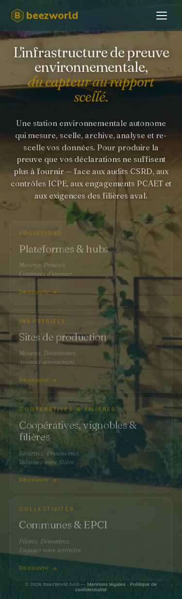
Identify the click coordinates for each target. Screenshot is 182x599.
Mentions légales (106, 584)
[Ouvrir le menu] (161, 15)
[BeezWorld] (53, 15)
